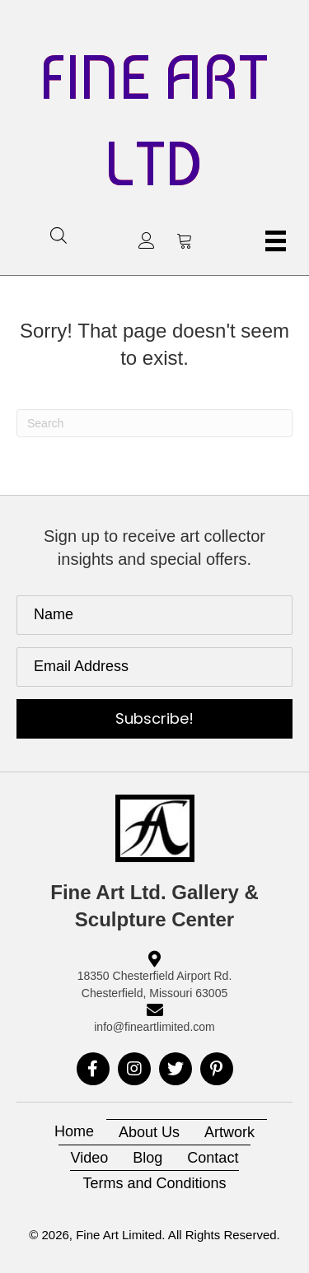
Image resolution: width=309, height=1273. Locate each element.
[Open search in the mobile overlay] (58, 235)
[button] (146, 240)
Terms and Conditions (154, 1183)
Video (90, 1157)
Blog (147, 1157)
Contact (212, 1157)
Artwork (229, 1132)
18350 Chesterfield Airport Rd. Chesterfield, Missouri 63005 (154, 984)
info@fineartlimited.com (154, 1026)
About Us (149, 1132)
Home (74, 1131)
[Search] (154, 423)
